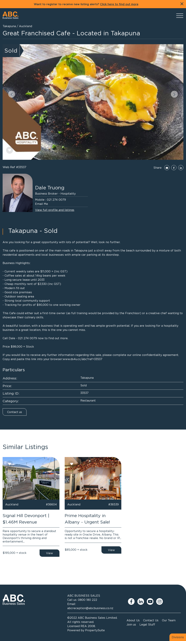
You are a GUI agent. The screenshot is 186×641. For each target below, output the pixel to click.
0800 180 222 (87, 599)
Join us (131, 624)
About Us (133, 620)
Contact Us (150, 620)
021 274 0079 (56, 199)
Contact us (14, 412)
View (49, 553)
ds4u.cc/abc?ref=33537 (86, 359)
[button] (11, 94)
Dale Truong (49, 187)
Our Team (169, 620)
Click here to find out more (119, 4)
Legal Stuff (147, 624)
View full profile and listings (54, 209)
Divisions (178, 637)
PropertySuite (95, 630)
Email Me (41, 203)
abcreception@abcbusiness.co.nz (90, 608)
